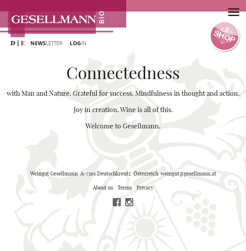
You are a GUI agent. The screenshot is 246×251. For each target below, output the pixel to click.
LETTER (46, 43)
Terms (125, 187)
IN (78, 43)
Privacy (144, 187)
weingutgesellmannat (188, 173)
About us (103, 187)
